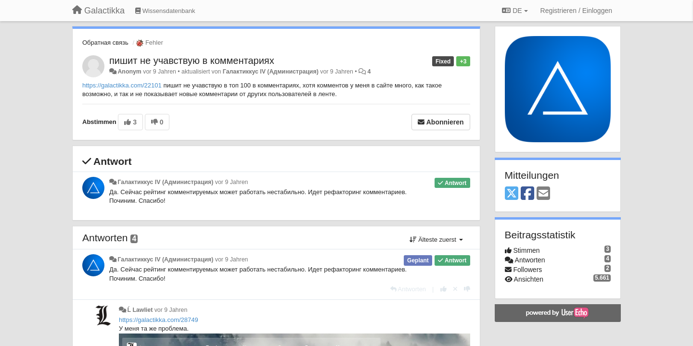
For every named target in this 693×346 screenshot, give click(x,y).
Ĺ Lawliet (140, 310)
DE (514, 10)
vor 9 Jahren (231, 182)
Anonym (129, 71)
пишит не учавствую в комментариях (191, 60)
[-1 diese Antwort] (467, 289)
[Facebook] (527, 193)
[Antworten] (408, 289)
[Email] (543, 193)
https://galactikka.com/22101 (122, 85)
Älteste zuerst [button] (436, 239)
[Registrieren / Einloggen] (576, 10)
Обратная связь (105, 42)
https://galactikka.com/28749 (158, 319)
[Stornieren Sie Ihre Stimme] (455, 289)
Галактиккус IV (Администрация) (271, 71)
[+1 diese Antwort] (443, 289)
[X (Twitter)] (511, 193)
